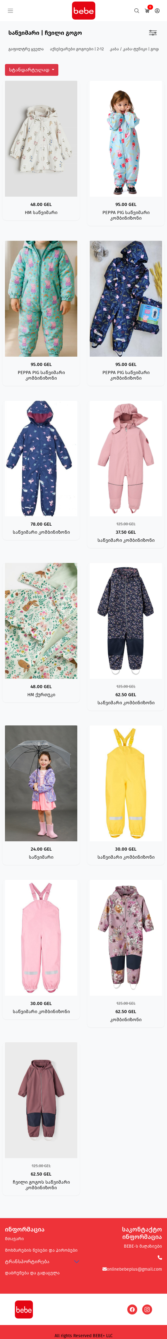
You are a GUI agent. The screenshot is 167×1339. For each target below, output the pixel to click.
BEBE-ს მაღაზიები (143, 1246)
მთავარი (14, 1238)
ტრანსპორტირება (27, 1261)
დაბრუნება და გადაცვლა (32, 1273)
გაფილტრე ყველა (26, 49)
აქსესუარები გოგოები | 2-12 (77, 49)
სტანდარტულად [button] (30, 70)
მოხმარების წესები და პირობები (41, 1250)
